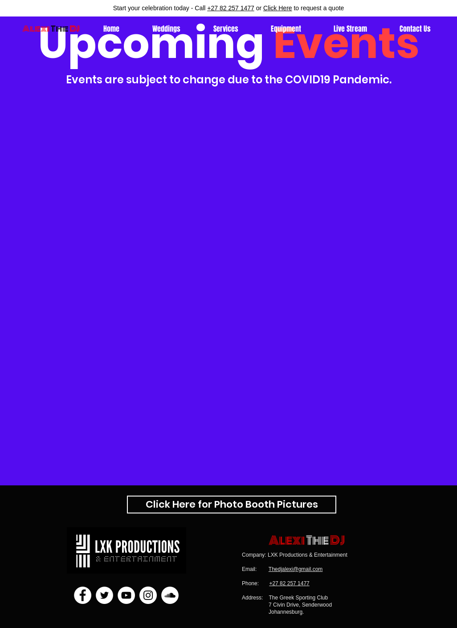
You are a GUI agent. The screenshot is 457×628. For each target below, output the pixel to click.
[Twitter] (104, 595)
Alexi (36, 28)
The (317, 540)
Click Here (277, 8)
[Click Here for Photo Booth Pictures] (231, 504)
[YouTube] (126, 595)
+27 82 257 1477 (230, 8)
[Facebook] (82, 595)
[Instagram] (148, 595)
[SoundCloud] (170, 595)
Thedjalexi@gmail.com (296, 569)
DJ (337, 540)
